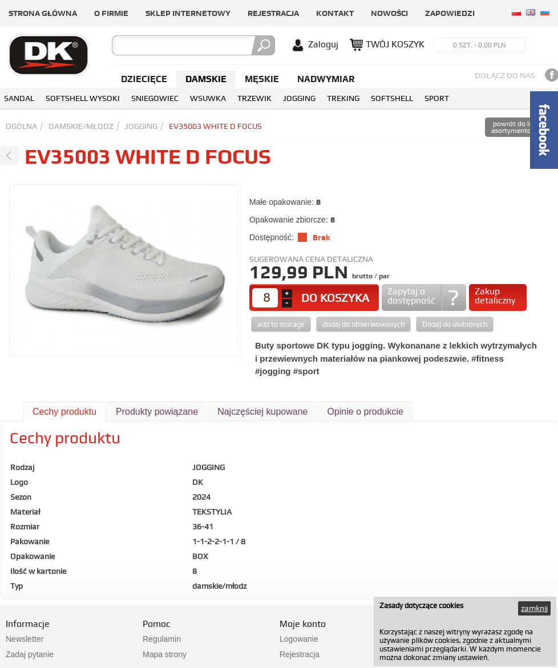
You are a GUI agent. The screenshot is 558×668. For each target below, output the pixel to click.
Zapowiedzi (450, 13)
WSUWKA (208, 98)
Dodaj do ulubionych (454, 324)
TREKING (343, 98)
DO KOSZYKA (335, 297)
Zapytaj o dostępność (411, 296)
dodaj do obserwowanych (363, 324)
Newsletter (24, 638)
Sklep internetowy (188, 13)
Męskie (262, 79)
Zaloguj (323, 44)
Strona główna (43, 13)
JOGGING (299, 98)
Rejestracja (273, 13)
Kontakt (335, 13)
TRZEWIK (254, 98)
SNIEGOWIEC (155, 98)
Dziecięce (144, 79)
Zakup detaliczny (495, 296)
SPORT (436, 98)
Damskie (206, 79)
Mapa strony (165, 654)
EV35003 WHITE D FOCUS (215, 126)
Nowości (389, 13)
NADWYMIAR (326, 79)
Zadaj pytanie (30, 654)
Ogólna (21, 126)
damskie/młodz (81, 126)
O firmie (111, 13)
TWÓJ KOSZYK (395, 44)
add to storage (281, 324)
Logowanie (299, 638)
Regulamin (162, 638)
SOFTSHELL (392, 98)
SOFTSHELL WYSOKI (83, 98)
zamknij (534, 608)
